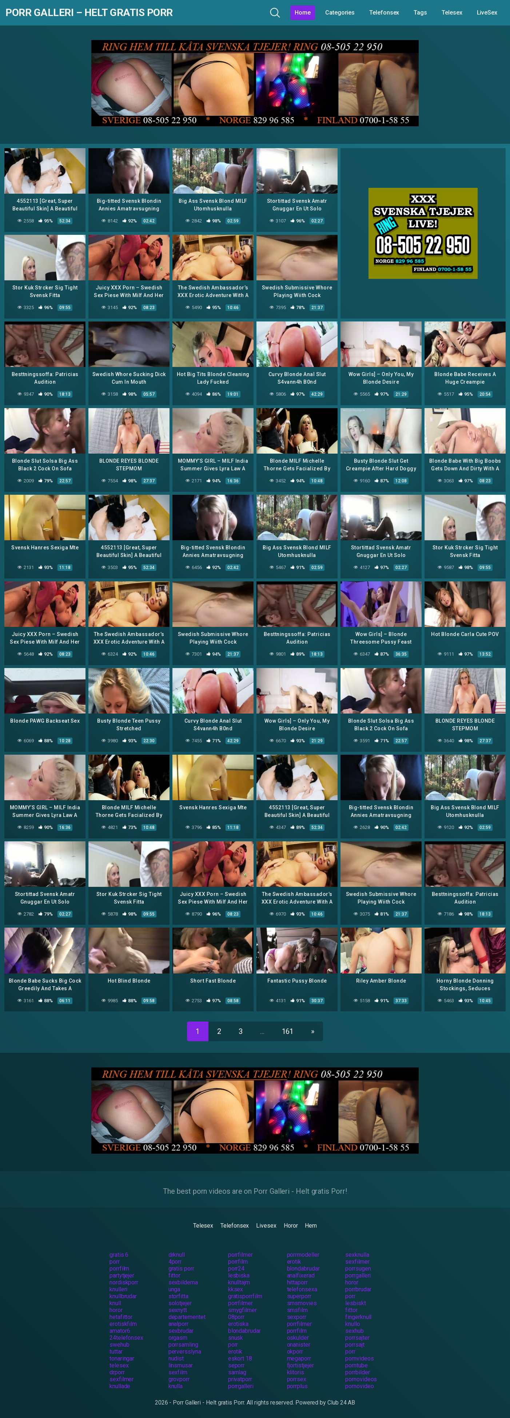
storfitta (178, 1296)
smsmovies (302, 1303)
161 (288, 1031)
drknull (176, 1254)
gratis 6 (118, 1254)
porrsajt (354, 1344)
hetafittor (120, 1317)
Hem (311, 1225)
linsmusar (180, 1365)
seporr (236, 1365)
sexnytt (177, 1310)
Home (303, 12)
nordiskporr (123, 1282)
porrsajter (357, 1337)
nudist (176, 1358)
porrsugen (358, 1268)
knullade (119, 1386)
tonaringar (121, 1358)
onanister (298, 1344)
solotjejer (180, 1303)
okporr (295, 1351)
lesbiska (239, 1275)
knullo (352, 1323)
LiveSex (487, 12)
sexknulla (357, 1254)
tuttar (116, 1351)
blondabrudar (303, 1268)
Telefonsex (384, 12)
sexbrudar (181, 1330)
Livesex (266, 1225)
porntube (356, 1365)
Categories (340, 12)
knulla (175, 1386)
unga (174, 1289)
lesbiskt (355, 1303)
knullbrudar (123, 1296)
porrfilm (238, 1261)
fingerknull (358, 1317)
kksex (235, 1289)
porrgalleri (358, 1275)
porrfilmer (240, 1254)
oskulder (298, 1337)
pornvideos (359, 1358)
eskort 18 (240, 1358)
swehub (119, 1344)
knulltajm (239, 1282)
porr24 (236, 1268)
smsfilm (297, 1310)
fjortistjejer (300, 1365)
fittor (174, 1275)
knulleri (118, 1289)
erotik (294, 1261)
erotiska (238, 1323)
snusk (235, 1337)
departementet (187, 1317)
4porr (175, 1261)
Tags (420, 12)
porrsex (296, 1379)
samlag (237, 1372)
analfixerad (301, 1275)
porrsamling (183, 1344)
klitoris (295, 1372)
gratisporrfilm (245, 1296)
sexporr (296, 1317)
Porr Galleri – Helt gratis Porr (89, 13)
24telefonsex (126, 1337)
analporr (178, 1323)
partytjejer (121, 1275)
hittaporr (297, 1282)
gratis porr (181, 1268)
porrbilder (357, 1372)
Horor (291, 1225)
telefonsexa (302, 1289)
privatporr (240, 1379)
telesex (118, 1365)
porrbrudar (358, 1289)
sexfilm (177, 1372)
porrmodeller (303, 1254)
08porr (236, 1317)
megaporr (299, 1358)
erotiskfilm (123, 1323)
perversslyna (184, 1351)
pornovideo (359, 1386)
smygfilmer (242, 1310)
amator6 (119, 1330)
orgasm (178, 1337)
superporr (299, 1296)
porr (114, 1261)
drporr (117, 1372)
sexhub (354, 1330)
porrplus (297, 1386)
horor (351, 1282)
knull (115, 1303)
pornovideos (361, 1379)
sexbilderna (183, 1282)
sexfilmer (357, 1261)
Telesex (452, 12)
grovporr (179, 1379)
